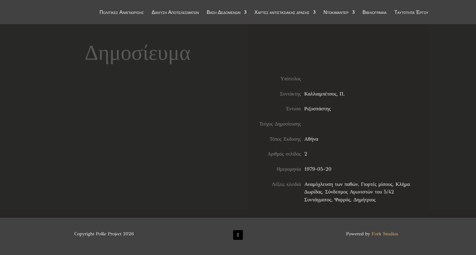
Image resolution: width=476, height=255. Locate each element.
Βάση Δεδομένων (223, 12)
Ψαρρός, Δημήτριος (355, 199)
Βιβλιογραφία (374, 12)
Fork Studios (385, 234)
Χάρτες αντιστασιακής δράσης (281, 12)
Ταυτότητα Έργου (411, 12)
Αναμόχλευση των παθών (331, 184)
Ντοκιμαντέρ (335, 12)
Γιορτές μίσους (377, 184)
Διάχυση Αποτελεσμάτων (175, 12)
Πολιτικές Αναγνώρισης (122, 12)
